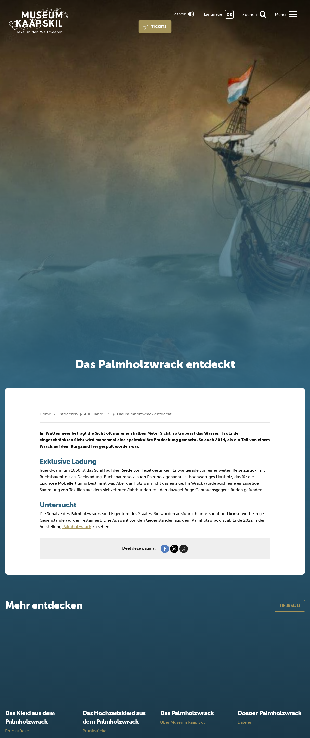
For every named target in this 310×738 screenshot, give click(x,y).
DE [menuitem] (229, 14)
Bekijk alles (289, 606)
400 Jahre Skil (97, 414)
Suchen (249, 14)
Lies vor (182, 14)
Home (45, 414)
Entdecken (67, 414)
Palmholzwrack (76, 526)
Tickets (158, 26)
